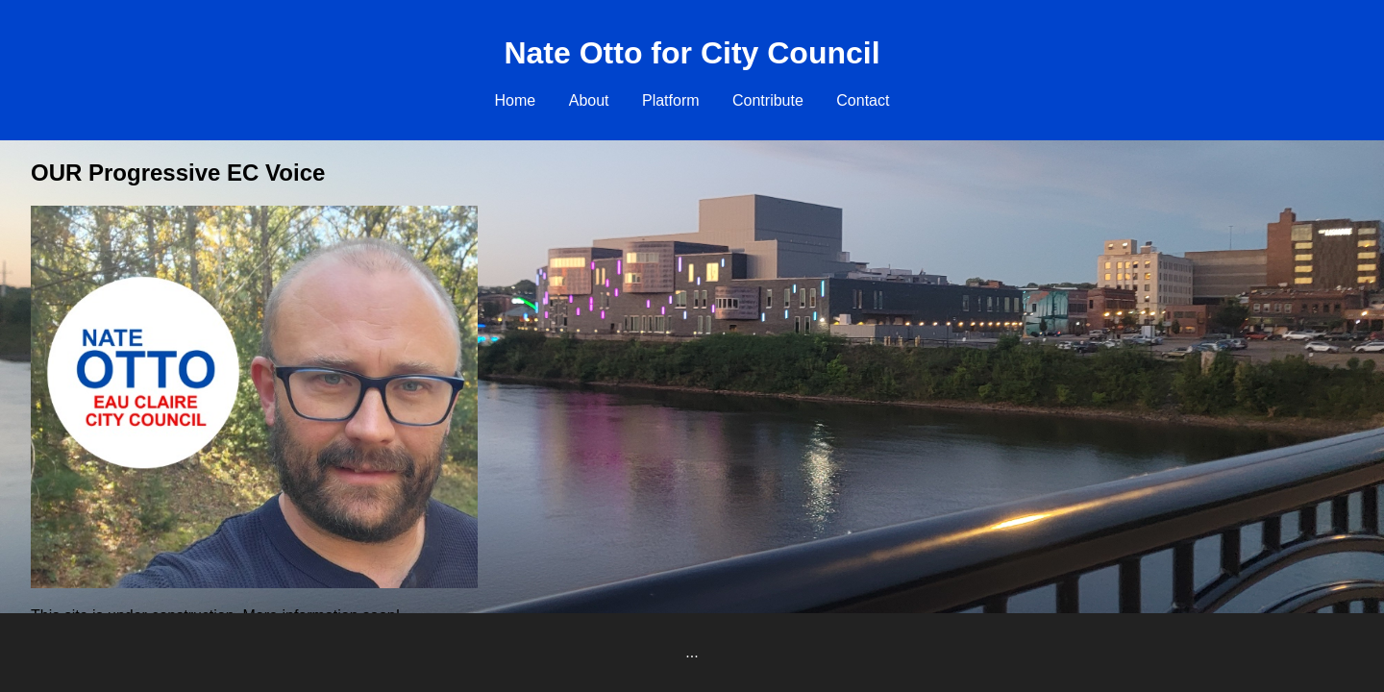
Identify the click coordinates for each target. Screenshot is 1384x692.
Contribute (767, 100)
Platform (671, 100)
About (589, 100)
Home (515, 100)
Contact (862, 100)
